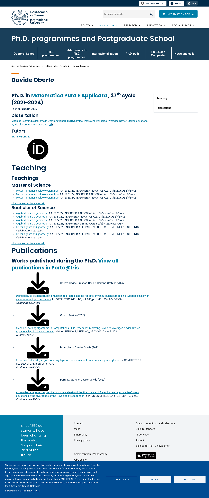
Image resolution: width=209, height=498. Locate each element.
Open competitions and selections (155, 423)
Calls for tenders (145, 428)
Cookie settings (121, 479)
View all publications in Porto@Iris (64, 264)
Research (130, 25)
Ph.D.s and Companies (158, 53)
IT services (142, 434)
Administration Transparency (90, 454)
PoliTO (85, 25)
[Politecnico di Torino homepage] (29, 17)
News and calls (184, 53)
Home (14, 66)
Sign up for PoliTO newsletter (153, 445)
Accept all (189, 479)
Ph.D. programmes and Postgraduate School (93, 38)
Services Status (152, 3)
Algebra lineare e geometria (31, 213)
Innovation (154, 25)
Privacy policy (11, 491)
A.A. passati (28, 203)
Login (178, 3)
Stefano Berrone (20, 136)
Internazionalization (104, 53)
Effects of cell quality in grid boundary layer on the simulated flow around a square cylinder (68, 360)
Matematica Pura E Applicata (69, 95)
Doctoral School (24, 53)
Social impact (181, 25)
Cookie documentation (30, 491)
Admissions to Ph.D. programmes (77, 53)
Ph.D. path (132, 53)
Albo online (80, 459)
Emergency (80, 434)
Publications (34, 251)
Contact (78, 423)
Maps (77, 428)
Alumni (71, 66)
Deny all (155, 479)
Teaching (28, 168)
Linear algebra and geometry (32, 227)
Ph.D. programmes (50, 53)
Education (106, 25)
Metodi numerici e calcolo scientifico (37, 190)
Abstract (43, 124)
